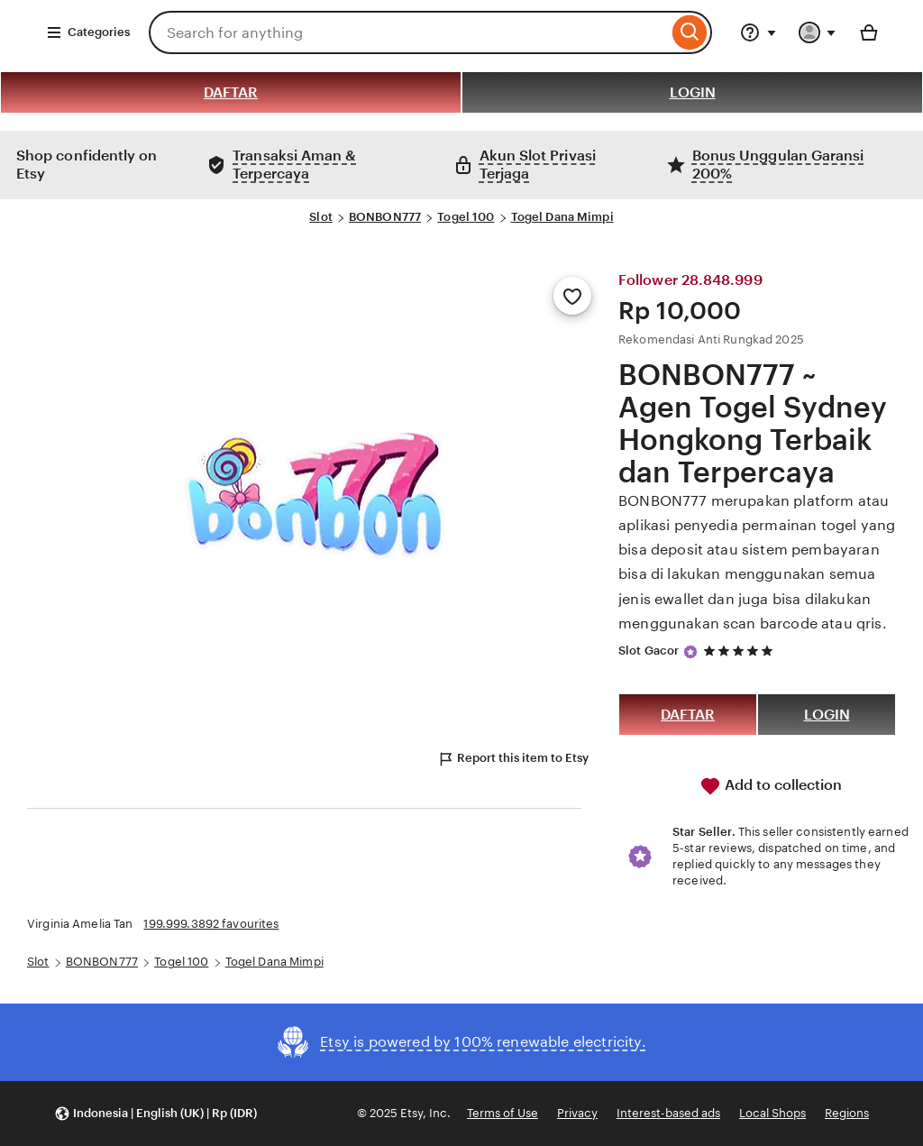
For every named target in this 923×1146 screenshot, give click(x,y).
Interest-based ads (668, 1113)
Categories (88, 32)
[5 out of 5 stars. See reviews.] (741, 651)
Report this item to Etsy (513, 759)
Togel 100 (465, 217)
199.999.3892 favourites (211, 924)
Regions (847, 1113)
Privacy (577, 1113)
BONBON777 (385, 217)
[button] (155, 1114)
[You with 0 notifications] (817, 32)
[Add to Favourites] (572, 296)
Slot (321, 217)
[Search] (690, 32)
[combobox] (408, 32)
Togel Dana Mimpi (562, 217)
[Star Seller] (690, 652)
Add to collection (770, 786)
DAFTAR (231, 92)
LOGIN (693, 92)
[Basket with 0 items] (869, 32)
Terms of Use (502, 1113)
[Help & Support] (758, 32)
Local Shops (772, 1113)
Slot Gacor (648, 650)
